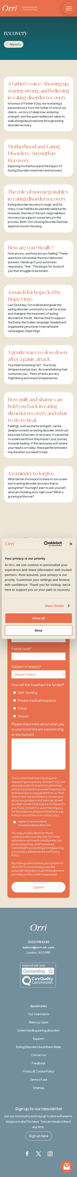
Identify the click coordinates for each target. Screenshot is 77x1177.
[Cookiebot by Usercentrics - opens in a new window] (46, 544)
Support (38, 1038)
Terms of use (38, 1079)
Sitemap (38, 1088)
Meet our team (38, 1022)
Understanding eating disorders (38, 1030)
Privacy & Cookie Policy (38, 1071)
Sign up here (38, 1136)
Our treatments (38, 1014)
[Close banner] (70, 543)
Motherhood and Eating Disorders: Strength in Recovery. (34, 153)
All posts (15, 44)
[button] (69, 8)
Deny (38, 630)
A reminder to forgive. (32, 473)
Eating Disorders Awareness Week (38, 1047)
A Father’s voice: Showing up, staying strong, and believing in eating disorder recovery (38, 91)
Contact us (38, 1055)
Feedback (38, 1063)
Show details (54, 606)
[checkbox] (38, 703)
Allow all (38, 618)
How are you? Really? (31, 247)
